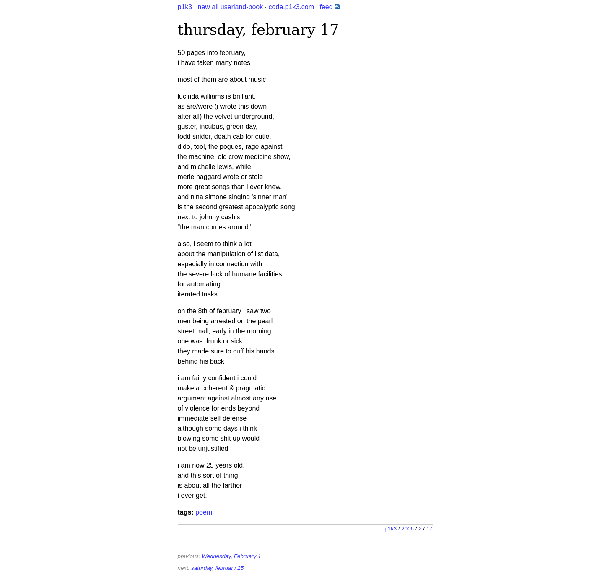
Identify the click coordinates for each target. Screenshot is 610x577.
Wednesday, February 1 (231, 556)
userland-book (242, 6)
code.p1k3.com (291, 6)
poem (203, 512)
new (204, 6)
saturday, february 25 (217, 568)
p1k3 (185, 6)
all (215, 6)
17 (429, 528)
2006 (407, 528)
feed (329, 6)
